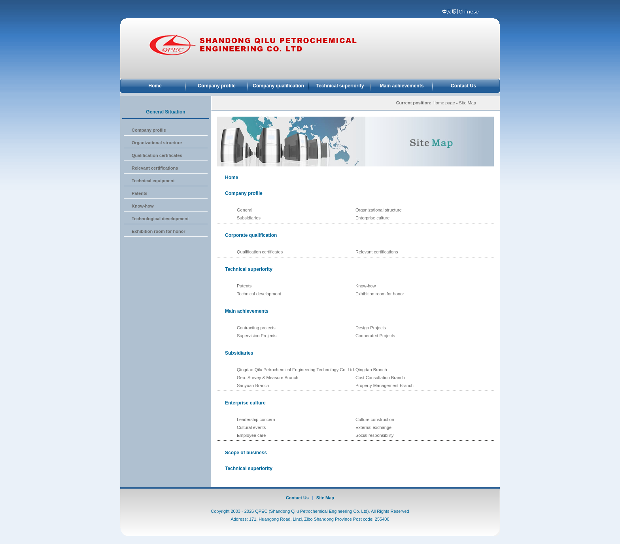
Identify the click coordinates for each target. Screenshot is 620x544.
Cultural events (251, 427)
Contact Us (463, 86)
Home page (444, 102)
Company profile (216, 86)
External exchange (373, 427)
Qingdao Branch (371, 369)
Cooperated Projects (375, 335)
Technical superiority (340, 86)
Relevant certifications (155, 168)
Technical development (259, 293)
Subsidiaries (249, 217)
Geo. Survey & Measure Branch (267, 377)
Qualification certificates (157, 155)
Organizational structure (157, 142)
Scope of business (246, 452)
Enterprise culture (372, 217)
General (244, 210)
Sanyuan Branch (253, 385)
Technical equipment (153, 180)
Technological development (160, 218)
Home (155, 86)
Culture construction (374, 419)
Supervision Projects (256, 335)
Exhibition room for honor (158, 231)
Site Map (325, 497)
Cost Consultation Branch (380, 377)
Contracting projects (256, 327)
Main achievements (402, 86)
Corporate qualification (251, 235)
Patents (139, 193)
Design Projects (370, 327)
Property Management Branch (384, 385)
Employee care (251, 435)
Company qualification (278, 86)
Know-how (143, 206)
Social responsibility (374, 435)
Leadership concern (256, 419)
